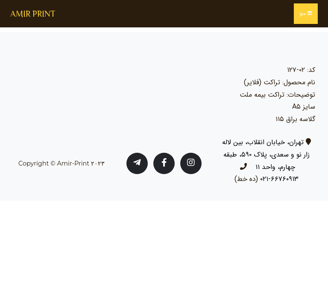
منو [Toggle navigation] (305, 13)
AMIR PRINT (33, 13)
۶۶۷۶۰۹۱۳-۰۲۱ (279, 179)
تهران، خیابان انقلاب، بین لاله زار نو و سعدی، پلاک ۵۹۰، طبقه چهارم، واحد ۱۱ (266, 154)
